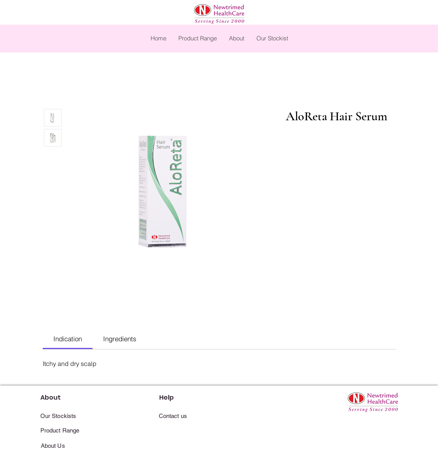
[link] (67, 339)
